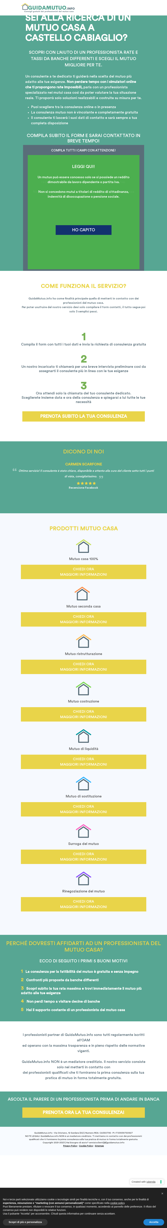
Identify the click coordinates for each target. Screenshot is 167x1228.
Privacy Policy (70, 1146)
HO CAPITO (83, 230)
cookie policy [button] (117, 1207)
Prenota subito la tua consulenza (83, 416)
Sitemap (99, 1146)
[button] (162, 1197)
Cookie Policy (86, 1146)
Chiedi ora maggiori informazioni (83, 571)
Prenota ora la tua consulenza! (83, 1112)
